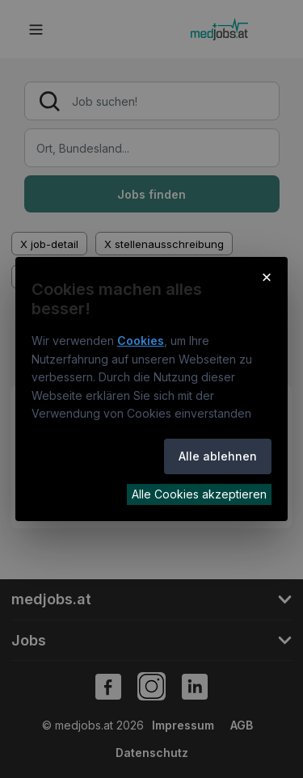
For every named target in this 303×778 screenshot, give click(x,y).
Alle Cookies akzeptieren (199, 494)
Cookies (140, 340)
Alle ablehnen (218, 456)
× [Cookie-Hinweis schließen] (267, 276)
